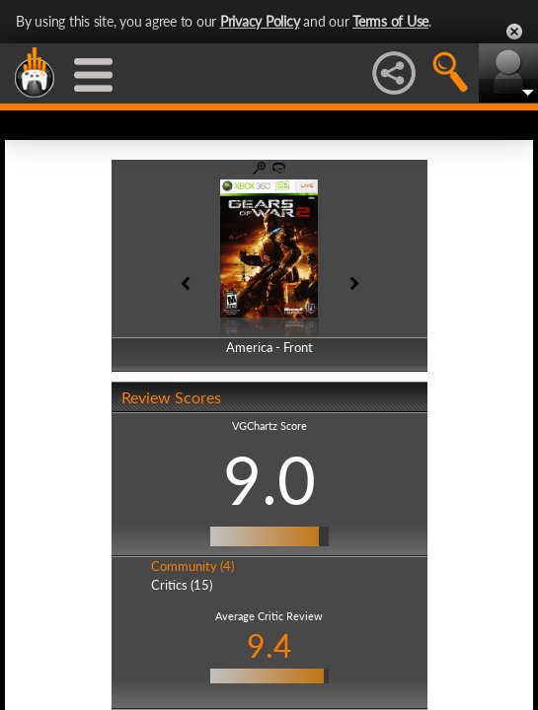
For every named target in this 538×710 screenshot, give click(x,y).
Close (514, 31)
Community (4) (192, 566)
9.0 (269, 479)
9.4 (269, 645)
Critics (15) (181, 585)
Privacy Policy (260, 21)
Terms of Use (390, 21)
